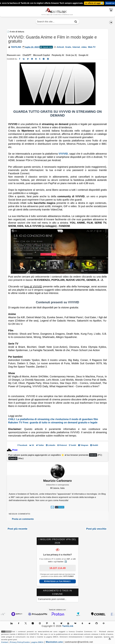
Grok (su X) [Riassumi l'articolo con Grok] (71, 55)
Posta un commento (23, 519)
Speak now (46, 47)
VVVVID (63, 153)
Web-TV (91, 47)
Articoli (60, 47)
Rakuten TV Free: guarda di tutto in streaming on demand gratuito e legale (53, 422)
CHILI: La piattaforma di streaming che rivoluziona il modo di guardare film (53, 419)
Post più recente (17, 528)
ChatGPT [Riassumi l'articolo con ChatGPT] (27, 55)
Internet (76, 47)
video (84, 47)
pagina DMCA (38, 642)
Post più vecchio (96, 528)
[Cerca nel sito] (76, 21)
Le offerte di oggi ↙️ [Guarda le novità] (93, 3)
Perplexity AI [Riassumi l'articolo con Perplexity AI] (58, 55)
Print (14, 450)
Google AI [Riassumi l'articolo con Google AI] (83, 55)
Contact (4, 642)
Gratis (68, 47)
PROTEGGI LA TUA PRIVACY (57, 581)
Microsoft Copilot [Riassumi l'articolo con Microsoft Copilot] (41, 55)
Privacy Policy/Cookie (20, 642)
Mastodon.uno (54, 642)
